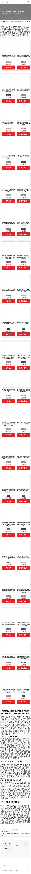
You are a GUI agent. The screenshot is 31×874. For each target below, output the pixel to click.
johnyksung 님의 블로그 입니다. (10, 845)
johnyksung (5, 2)
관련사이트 (4, 865)
